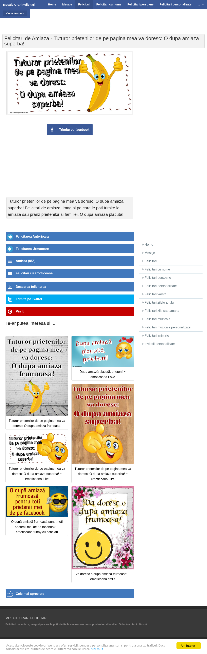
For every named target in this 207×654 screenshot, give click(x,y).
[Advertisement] (116, 19)
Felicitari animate (156, 335)
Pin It (20, 311)
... (198, 4)
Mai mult (97, 649)
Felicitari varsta (154, 294)
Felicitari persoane (157, 277)
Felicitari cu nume (156, 269)
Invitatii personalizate (159, 344)
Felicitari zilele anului (158, 302)
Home (148, 244)
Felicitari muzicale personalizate (166, 327)
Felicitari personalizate (160, 286)
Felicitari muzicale (156, 319)
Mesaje (149, 253)
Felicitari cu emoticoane (34, 273)
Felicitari (150, 261)
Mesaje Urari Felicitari (19, 4)
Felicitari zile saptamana (161, 310)
